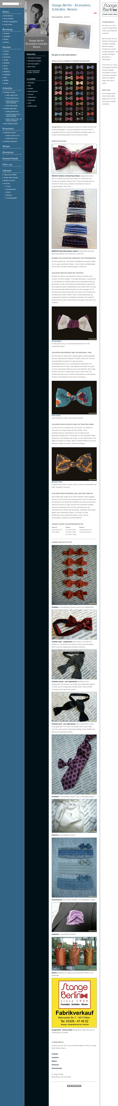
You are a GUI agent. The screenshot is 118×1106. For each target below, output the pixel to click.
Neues (5, 11)
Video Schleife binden (11, 124)
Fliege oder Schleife (10, 175)
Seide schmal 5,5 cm (13, 135)
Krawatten (7, 36)
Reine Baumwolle (11, 106)
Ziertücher (8, 152)
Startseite (31, 83)
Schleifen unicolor (9, 92)
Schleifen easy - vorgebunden (62, 642)
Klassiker (7, 63)
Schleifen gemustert (10, 108)
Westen (6, 39)
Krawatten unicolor (10, 133)
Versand (30, 94)
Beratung (7, 29)
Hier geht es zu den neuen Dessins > (64, 55)
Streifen (6, 54)
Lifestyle (7, 170)
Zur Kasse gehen (33, 64)
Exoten (6, 83)
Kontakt (30, 88)
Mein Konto (31, 67)
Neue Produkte (8, 19)
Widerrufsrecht (32, 91)
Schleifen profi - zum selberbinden (64, 724)
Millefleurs (7, 72)
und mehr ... (7, 183)
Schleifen (7, 33)
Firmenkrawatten (11, 198)
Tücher (8, 186)
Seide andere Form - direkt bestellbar (12, 102)
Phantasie (7, 74)
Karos (5, 66)
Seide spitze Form (12, 95)
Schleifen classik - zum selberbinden (64, 681)
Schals (8, 192)
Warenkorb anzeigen (34, 61)
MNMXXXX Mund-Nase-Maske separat (65, 251)
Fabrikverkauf (32, 106)
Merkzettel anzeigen (34, 58)
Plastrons (9, 195)
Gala (5, 77)
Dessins (6, 42)
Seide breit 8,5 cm (12, 138)
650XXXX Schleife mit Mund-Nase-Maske (66, 176)
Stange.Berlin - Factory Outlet (62, 1030)
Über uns (7, 164)
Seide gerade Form (12, 98)
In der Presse (8, 24)
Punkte (6, 60)
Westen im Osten (9, 180)
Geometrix (7, 57)
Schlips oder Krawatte (11, 177)
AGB (29, 103)
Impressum (31, 100)
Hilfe (29, 86)
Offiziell (6, 80)
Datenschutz (32, 97)
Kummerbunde (10, 158)
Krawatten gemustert (10, 141)
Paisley (6, 69)
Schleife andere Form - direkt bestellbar (13, 115)
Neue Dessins (8, 16)
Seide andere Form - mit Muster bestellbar (14, 120)
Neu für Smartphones (11, 21)
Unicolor (6, 51)
